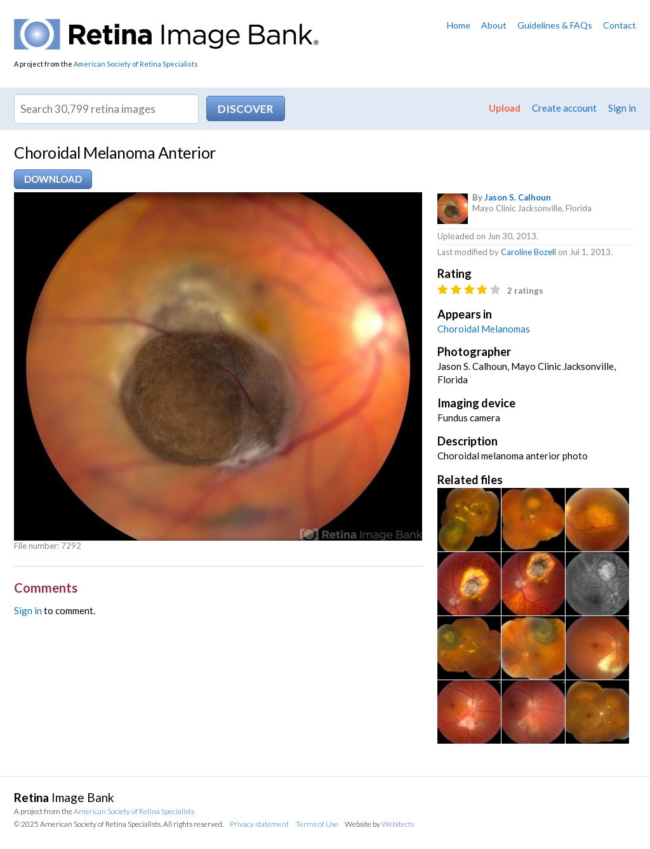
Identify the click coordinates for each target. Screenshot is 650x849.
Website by (379, 824)
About (494, 25)
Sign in (622, 108)
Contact (619, 25)
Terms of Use (317, 824)
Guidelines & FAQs (554, 25)
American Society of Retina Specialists (136, 64)
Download (53, 179)
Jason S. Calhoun (517, 197)
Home (458, 25)
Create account (564, 108)
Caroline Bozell (528, 252)
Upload (505, 108)
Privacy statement (259, 824)
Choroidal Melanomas (483, 328)
